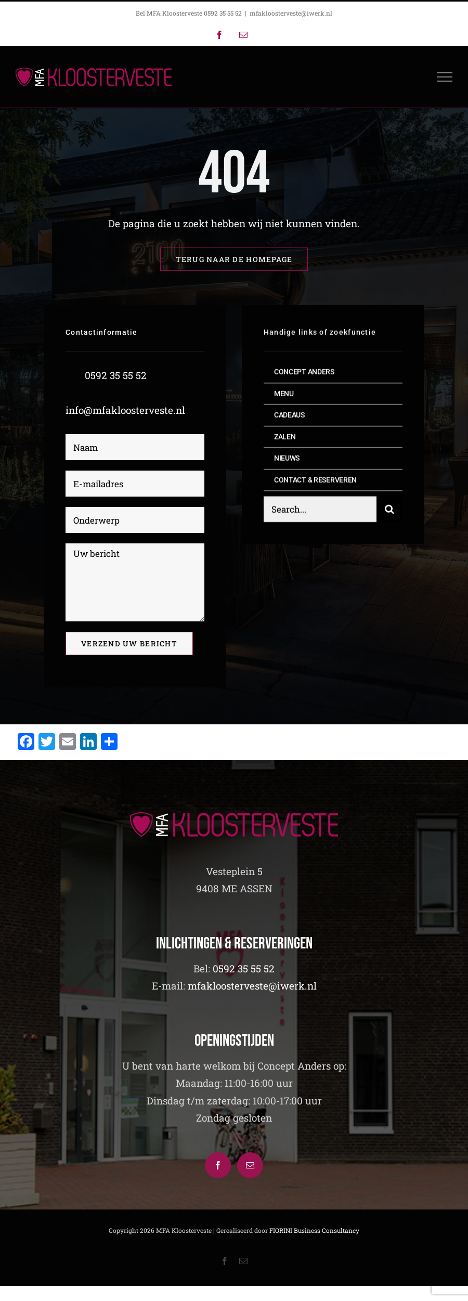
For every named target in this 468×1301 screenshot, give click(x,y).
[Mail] (250, 1165)
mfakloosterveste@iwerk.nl (291, 13)
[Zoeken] (389, 511)
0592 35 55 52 (116, 375)
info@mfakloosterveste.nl (125, 410)
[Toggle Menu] (445, 77)
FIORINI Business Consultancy (314, 1230)
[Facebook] (218, 1165)
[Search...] (320, 511)
